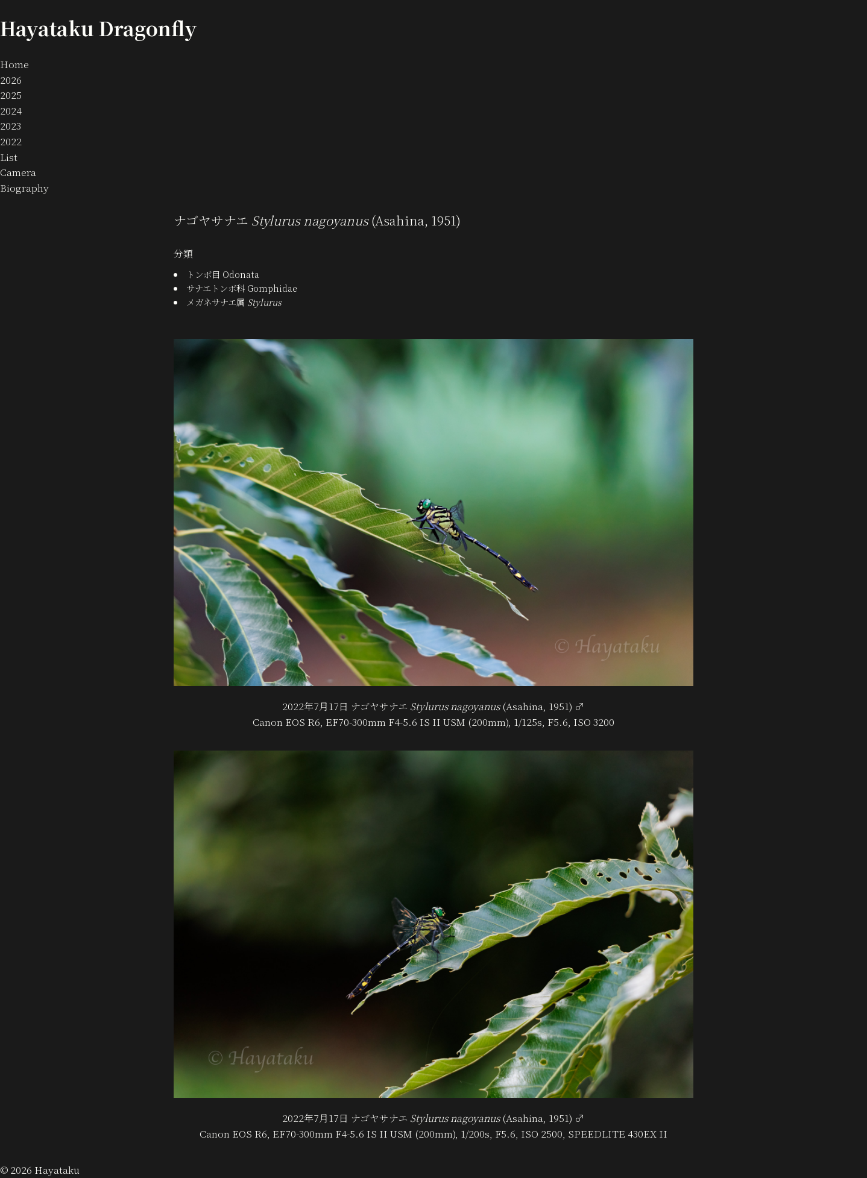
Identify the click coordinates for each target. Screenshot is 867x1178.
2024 (11, 111)
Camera (18, 172)
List (8, 157)
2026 (11, 80)
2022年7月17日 (315, 706)
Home (14, 64)
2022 (11, 141)
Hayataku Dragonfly (98, 28)
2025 (11, 95)
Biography (24, 188)
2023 (10, 126)
